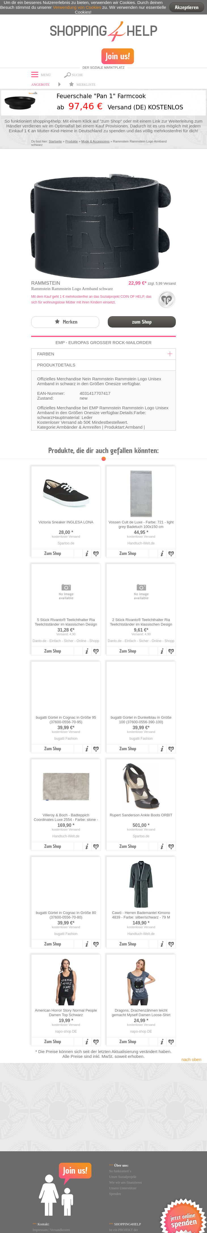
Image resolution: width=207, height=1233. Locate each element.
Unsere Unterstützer (122, 1188)
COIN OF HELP (132, 297)
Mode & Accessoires (95, 141)
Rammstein (45, 283)
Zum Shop (52, 553)
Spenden (115, 1194)
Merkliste (82, 85)
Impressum (40, 1230)
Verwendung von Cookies (77, 7)
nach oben (191, 1059)
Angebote (40, 85)
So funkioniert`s (120, 1171)
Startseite (55, 141)
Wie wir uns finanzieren (125, 1182)
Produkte (71, 141)
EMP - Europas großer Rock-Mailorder (104, 342)
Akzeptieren (186, 7)
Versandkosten (60, 1230)
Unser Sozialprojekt (122, 1177)
